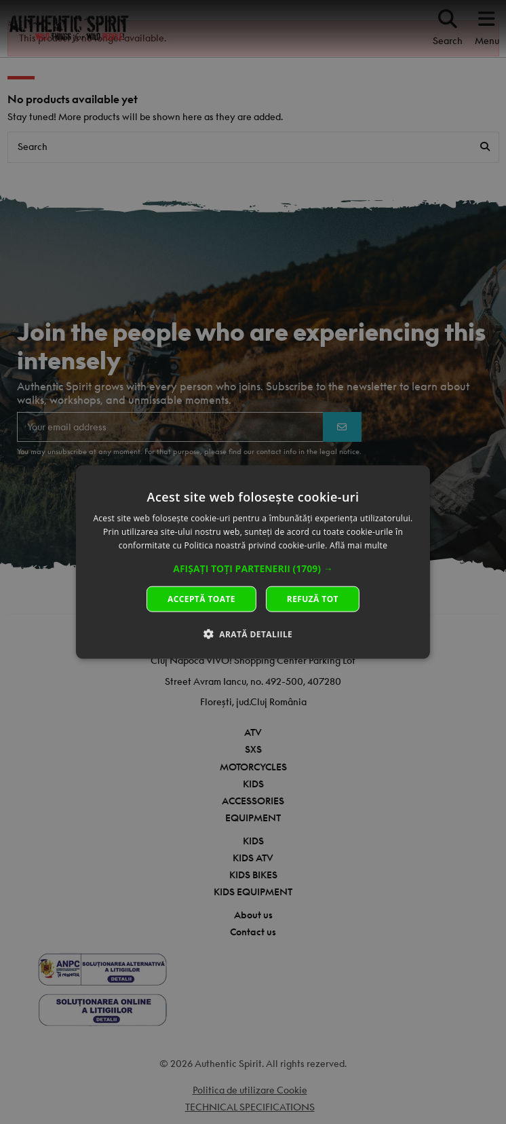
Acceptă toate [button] (201, 598)
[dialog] (253, 562)
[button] (253, 568)
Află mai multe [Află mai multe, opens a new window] (358, 545)
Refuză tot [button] (312, 598)
